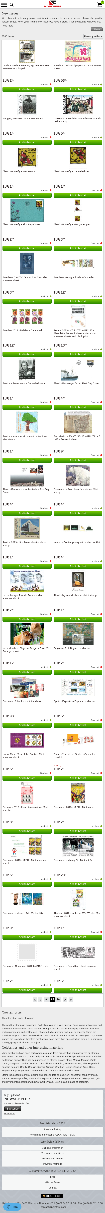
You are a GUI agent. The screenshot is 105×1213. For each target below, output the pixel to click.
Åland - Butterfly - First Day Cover (21, 224)
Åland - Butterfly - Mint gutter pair (72, 224)
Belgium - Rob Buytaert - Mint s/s (72, 648)
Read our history (52, 1129)
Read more (7, 25)
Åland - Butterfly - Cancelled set (71, 171)
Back (40, 999)
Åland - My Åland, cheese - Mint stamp (75, 595)
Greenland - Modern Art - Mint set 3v (23, 913)
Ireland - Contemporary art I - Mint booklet (77, 542)
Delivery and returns (52, 1158)
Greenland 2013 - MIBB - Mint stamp (74, 807)
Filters (97, 29)
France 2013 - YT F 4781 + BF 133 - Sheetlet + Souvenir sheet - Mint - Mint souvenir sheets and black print (75, 333)
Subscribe (12, 1108)
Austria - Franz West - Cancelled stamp (24, 383)
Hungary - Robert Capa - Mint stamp (23, 118)
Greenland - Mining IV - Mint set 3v (73, 860)
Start (34, 999)
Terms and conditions (52, 1153)
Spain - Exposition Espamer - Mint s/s (74, 701)
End (71, 999)
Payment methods (52, 1164)
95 (52, 999)
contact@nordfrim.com (53, 1207)
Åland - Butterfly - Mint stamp (19, 171)
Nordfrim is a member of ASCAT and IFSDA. (52, 1134)
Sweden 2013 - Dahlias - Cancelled (22, 330)
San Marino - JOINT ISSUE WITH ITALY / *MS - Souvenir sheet (77, 438)
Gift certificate (52, 1182)
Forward (65, 999)
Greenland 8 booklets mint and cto (22, 701)
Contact (52, 1187)
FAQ (52, 1177)
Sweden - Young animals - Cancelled (74, 277)
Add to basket (27, 89)
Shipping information (52, 1148)
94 (46, 999)
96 (58, 999)
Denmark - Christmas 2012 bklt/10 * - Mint (26, 966)
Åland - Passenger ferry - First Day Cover (77, 383)
